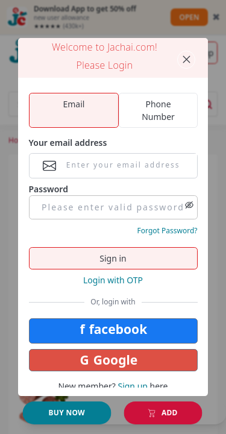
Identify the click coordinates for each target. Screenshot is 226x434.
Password (48, 189)
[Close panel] (186, 60)
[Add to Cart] (67, 413)
